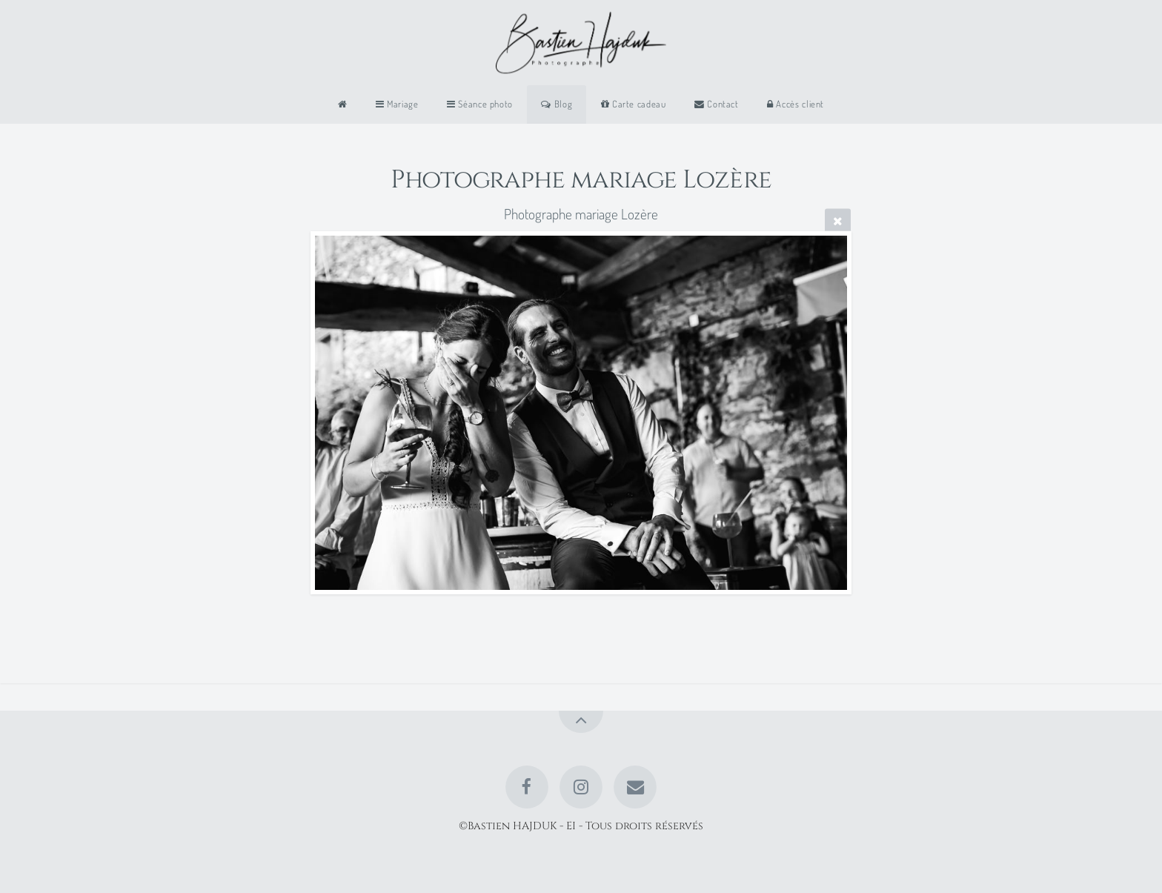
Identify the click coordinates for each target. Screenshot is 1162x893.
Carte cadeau (633, 104)
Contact (716, 104)
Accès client (795, 104)
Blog (556, 104)
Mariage (397, 104)
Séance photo (480, 104)
